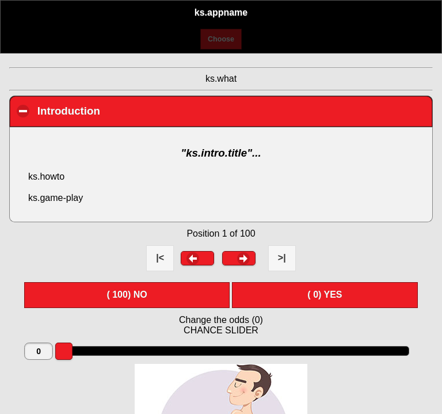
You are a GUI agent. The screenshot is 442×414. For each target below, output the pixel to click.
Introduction (134, 110)
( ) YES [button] (324, 294)
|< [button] (160, 258)
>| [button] (282, 258)
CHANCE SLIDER (221, 330)
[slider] (64, 351)
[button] (197, 258)
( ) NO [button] (126, 294)
